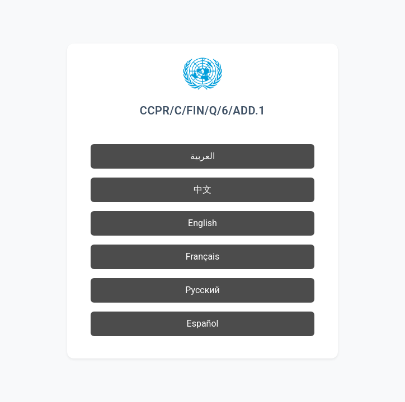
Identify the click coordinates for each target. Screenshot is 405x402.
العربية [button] (202, 156)
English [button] (202, 223)
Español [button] (203, 323)
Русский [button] (202, 290)
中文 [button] (202, 189)
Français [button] (203, 256)
